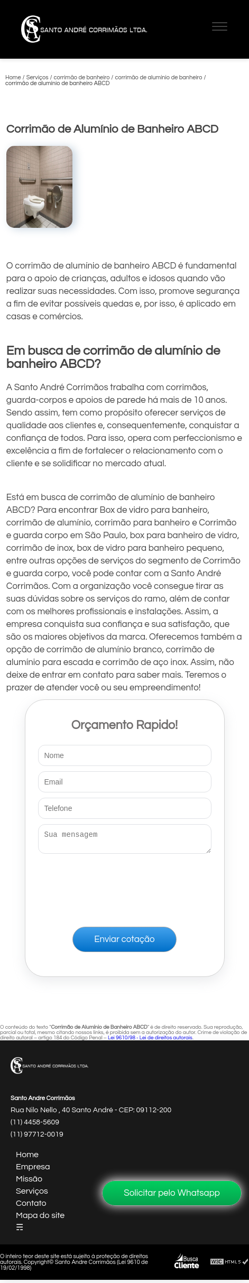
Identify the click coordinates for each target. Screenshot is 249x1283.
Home (27, 1157)
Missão (29, 1182)
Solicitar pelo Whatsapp (172, 1193)
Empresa (33, 1170)
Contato (31, 1206)
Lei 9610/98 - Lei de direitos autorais (150, 1041)
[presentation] (124, 888)
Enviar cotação (124, 942)
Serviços (32, 1194)
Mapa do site (40, 1218)
